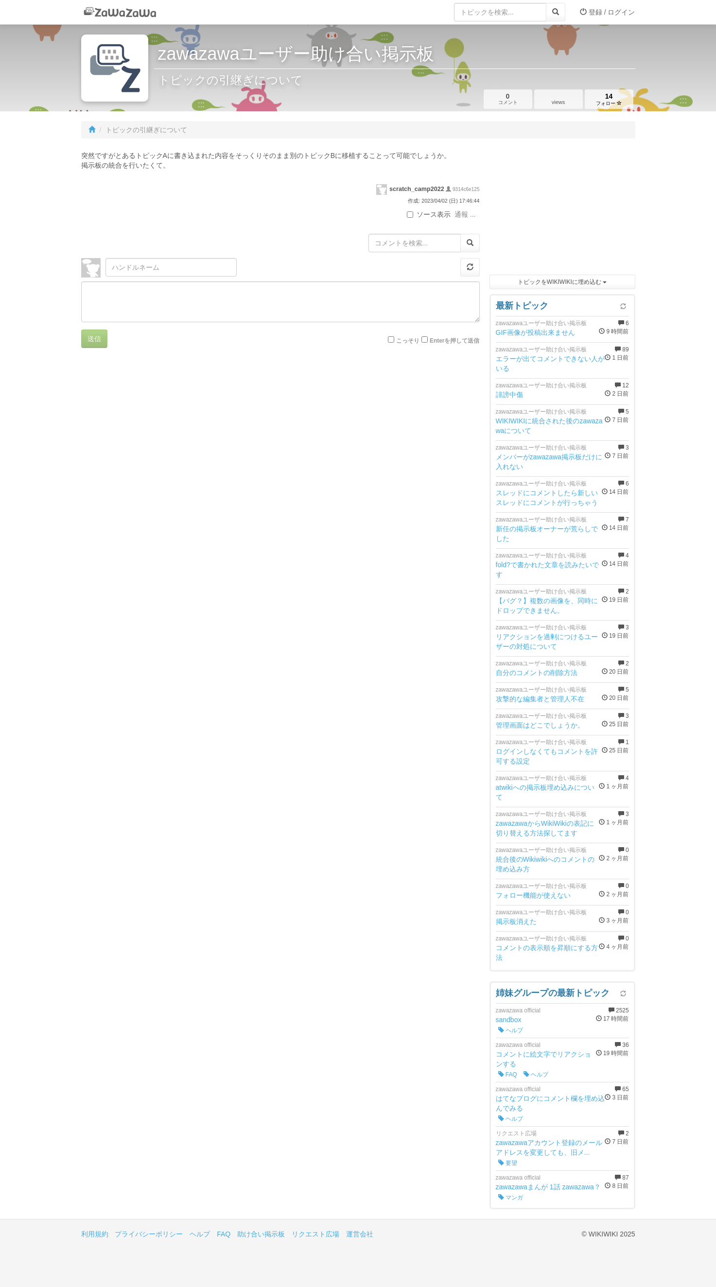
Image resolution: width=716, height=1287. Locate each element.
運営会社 (359, 1234)
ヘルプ (510, 1030)
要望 (507, 1163)
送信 (94, 339)
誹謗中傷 (509, 395)
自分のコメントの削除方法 (536, 673)
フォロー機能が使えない (533, 895)
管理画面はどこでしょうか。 (540, 725)
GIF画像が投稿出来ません (535, 332)
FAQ (507, 1074)
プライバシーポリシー (149, 1234)
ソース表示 (429, 214)
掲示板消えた (516, 921)
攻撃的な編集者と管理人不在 (540, 699)
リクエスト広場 (315, 1234)
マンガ (510, 1197)
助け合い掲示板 (261, 1234)
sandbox (509, 1020)
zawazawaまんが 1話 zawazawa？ (548, 1187)
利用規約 (94, 1234)
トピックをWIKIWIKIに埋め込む (562, 281)
